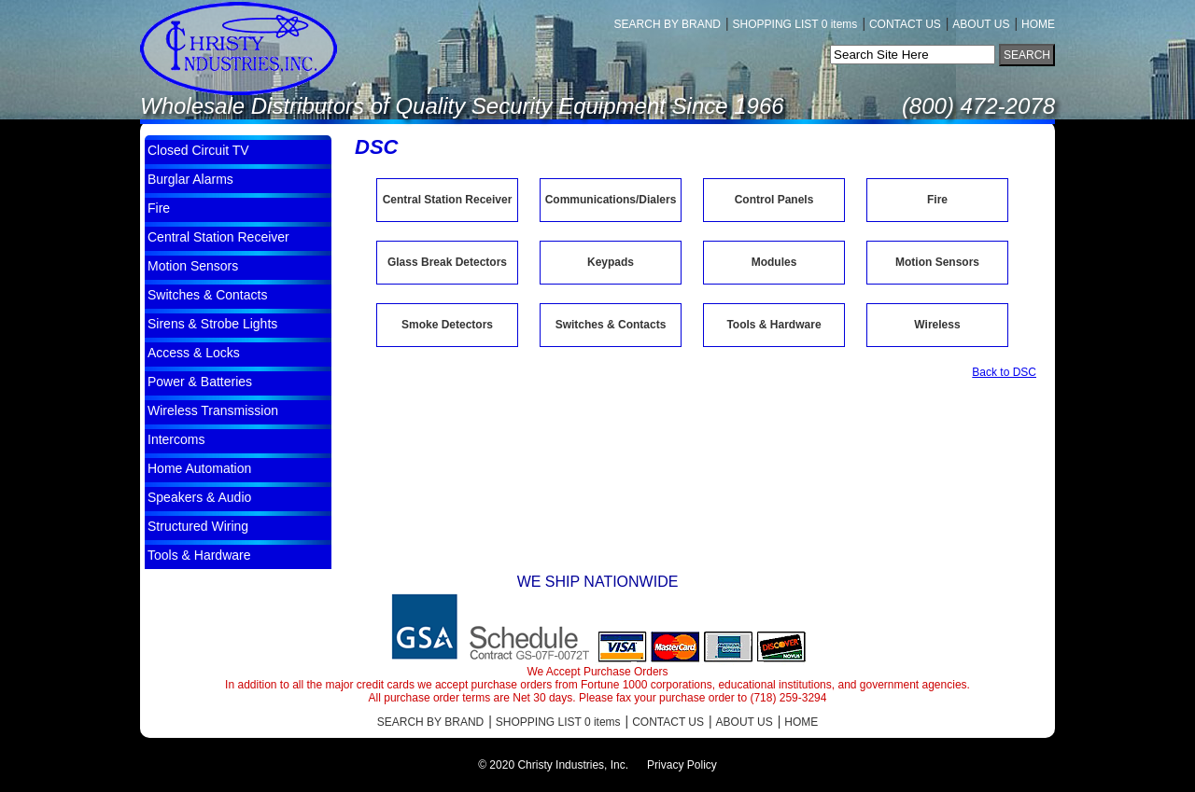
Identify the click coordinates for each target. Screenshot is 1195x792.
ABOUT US (980, 24)
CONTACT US (905, 24)
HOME (1038, 24)
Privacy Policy (682, 764)
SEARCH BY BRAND (667, 24)
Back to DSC (1004, 372)
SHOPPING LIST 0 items (795, 24)
